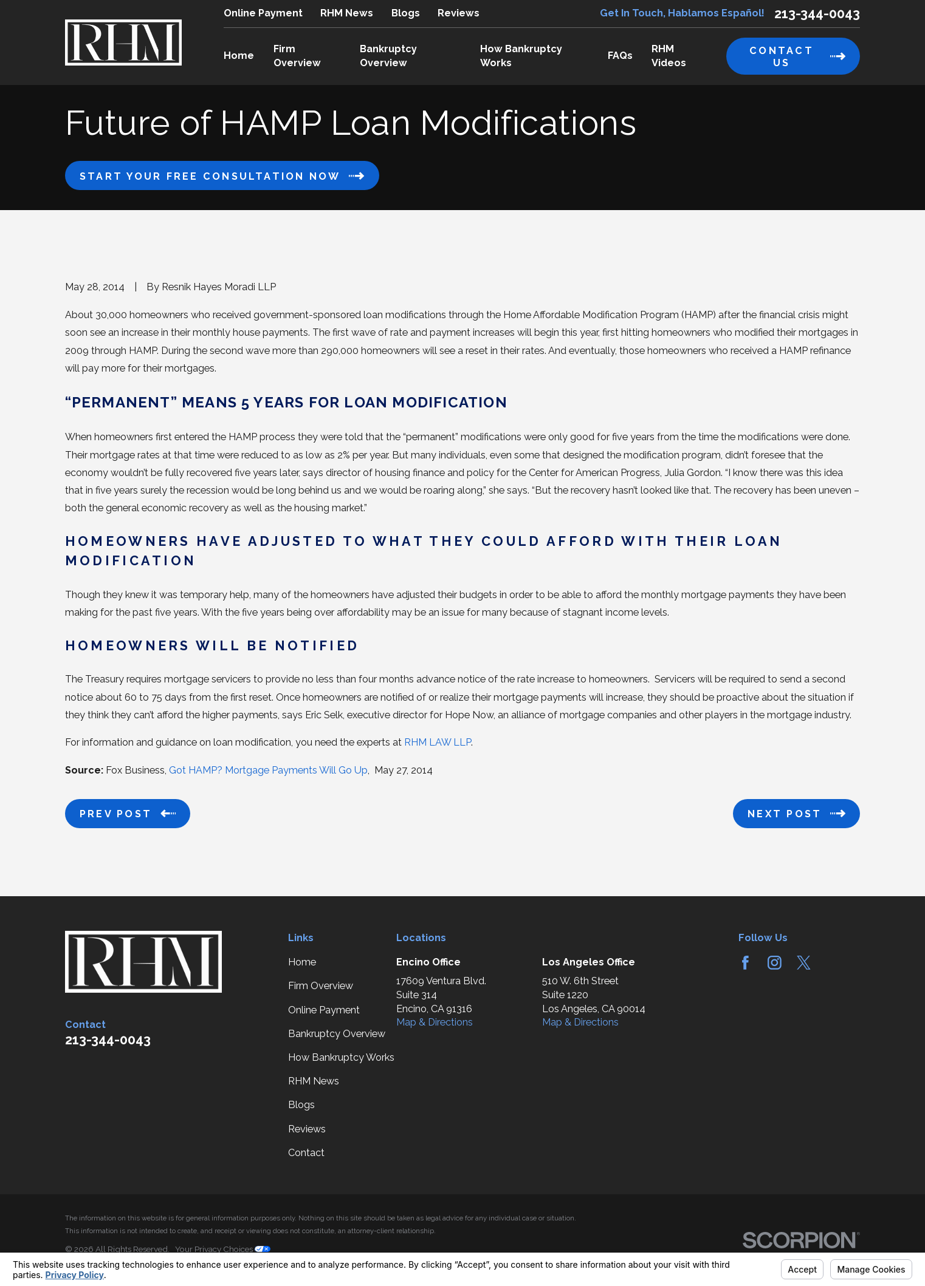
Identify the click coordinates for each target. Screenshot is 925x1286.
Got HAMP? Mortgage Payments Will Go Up (268, 770)
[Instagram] (775, 963)
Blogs (405, 13)
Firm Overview (320, 986)
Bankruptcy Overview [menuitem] (388, 56)
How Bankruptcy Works (341, 1057)
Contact (306, 1152)
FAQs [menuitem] (620, 55)
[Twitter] (804, 963)
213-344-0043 (817, 14)
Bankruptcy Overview (336, 1033)
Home (302, 962)
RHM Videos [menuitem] (669, 56)
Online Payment (263, 13)
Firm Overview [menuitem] (297, 56)
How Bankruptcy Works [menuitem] (521, 56)
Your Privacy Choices (222, 1249)
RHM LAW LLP (437, 742)
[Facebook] (745, 963)
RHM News (346, 13)
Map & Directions (434, 1022)
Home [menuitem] (239, 55)
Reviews (459, 13)
